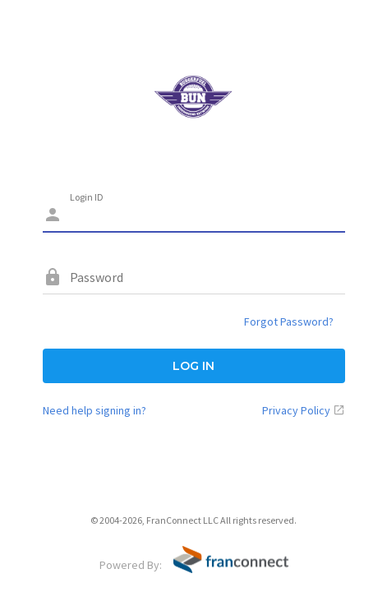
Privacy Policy (296, 410)
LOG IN (193, 365)
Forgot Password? (289, 321)
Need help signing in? (94, 410)
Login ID (87, 197)
